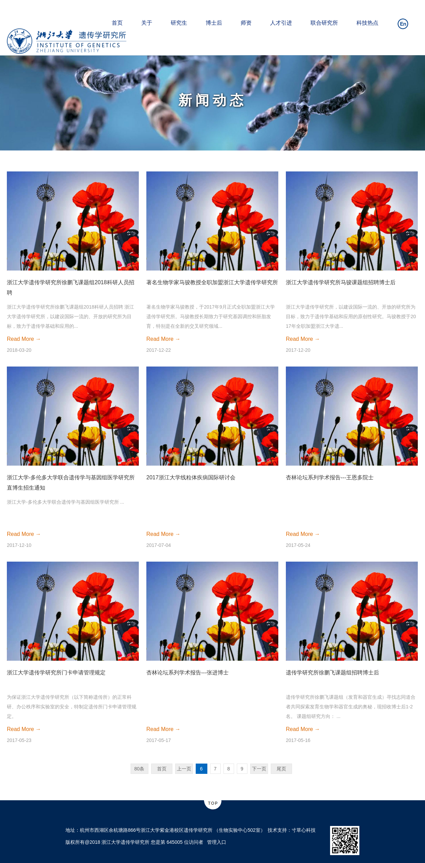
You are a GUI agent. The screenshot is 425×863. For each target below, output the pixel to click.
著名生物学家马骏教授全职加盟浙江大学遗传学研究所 (212, 282)
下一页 (259, 768)
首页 (117, 23)
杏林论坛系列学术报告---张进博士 (187, 672)
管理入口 (216, 842)
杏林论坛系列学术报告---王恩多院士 (330, 477)
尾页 (281, 768)
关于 (146, 23)
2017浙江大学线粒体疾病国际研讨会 (190, 477)
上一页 (184, 768)
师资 (246, 23)
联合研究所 (324, 23)
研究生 (179, 23)
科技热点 (367, 23)
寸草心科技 (304, 830)
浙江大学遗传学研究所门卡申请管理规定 (56, 672)
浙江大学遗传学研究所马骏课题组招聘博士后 (341, 282)
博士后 (214, 23)
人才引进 (281, 23)
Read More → (24, 339)
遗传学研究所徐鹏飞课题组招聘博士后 (332, 672)
